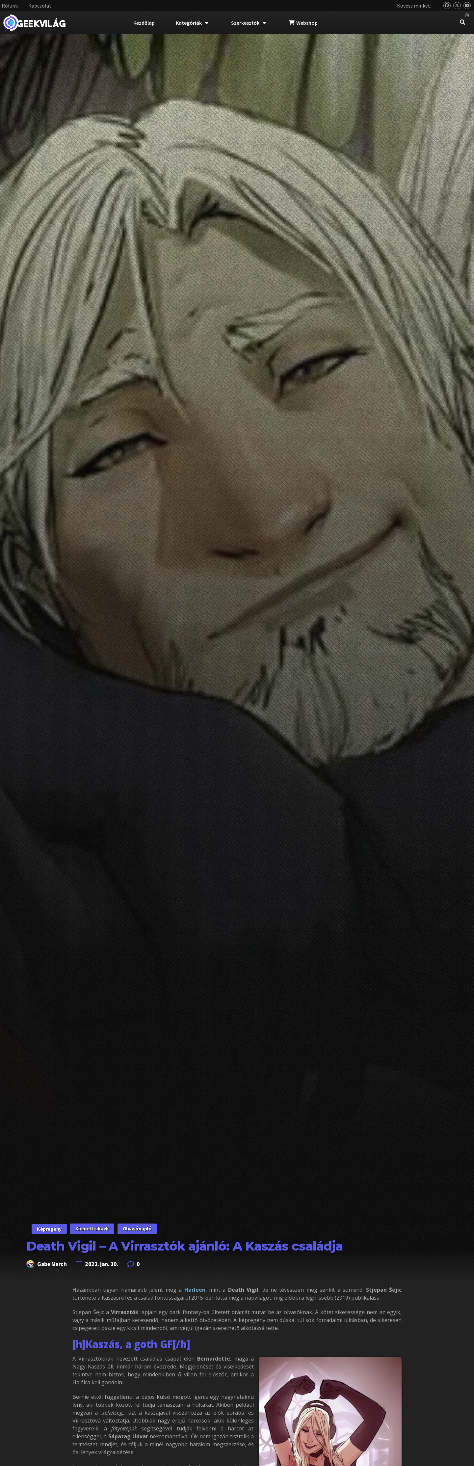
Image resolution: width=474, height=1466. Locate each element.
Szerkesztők (248, 22)
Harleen (194, 1289)
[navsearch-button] (462, 22)
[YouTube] (467, 6)
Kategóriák (192, 22)
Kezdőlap (144, 22)
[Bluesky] (447, 6)
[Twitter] (457, 6)
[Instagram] (467, 15)
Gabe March (52, 1264)
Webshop (303, 22)
